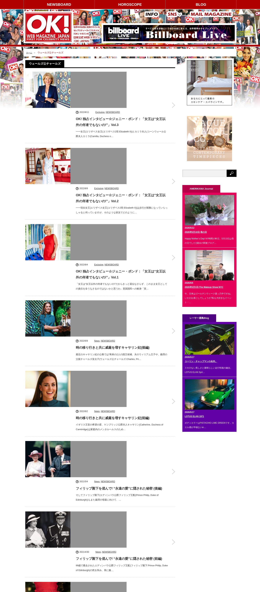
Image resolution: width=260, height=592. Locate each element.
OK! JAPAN (216, 587)
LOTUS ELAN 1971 (194, 416)
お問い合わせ (33, 565)
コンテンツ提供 (63, 546)
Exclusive (100, 74)
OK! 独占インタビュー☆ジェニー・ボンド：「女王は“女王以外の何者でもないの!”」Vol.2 (121, 129)
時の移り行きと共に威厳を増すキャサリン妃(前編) (113, 263)
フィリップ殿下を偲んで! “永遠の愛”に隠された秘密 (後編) (119, 308)
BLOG (201, 5)
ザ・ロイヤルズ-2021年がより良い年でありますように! (116, 399)
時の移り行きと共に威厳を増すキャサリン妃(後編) (113, 217)
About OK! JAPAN (36, 558)
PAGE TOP (130, 578)
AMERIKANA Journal (73, 587)
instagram (198, 532)
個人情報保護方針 (64, 558)
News (97, 210)
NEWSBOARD (59, 5)
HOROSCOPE (130, 5)
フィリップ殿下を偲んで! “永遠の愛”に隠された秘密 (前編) (119, 354)
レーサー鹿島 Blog (98, 587)
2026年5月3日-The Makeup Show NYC (204, 287)
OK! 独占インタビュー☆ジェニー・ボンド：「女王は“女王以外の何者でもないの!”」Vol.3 (121, 84)
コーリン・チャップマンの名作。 (201, 361)
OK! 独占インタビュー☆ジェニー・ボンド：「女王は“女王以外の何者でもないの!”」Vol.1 (121, 175)
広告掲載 (59, 539)
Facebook (198, 542)
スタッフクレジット (65, 552)
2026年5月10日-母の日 (196, 232)
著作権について (35, 546)
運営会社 (31, 539)
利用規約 (31, 552)
